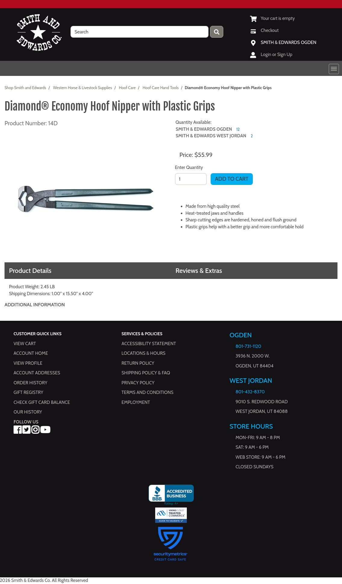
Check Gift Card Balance (42, 402)
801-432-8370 (250, 392)
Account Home (31, 353)
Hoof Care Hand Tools (161, 87)
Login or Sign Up (276, 54)
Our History (28, 412)
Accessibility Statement (148, 343)
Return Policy (137, 363)
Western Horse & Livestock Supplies (82, 87)
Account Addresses (37, 373)
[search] (140, 32)
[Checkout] (264, 30)
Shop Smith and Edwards (25, 87)
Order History (30, 382)
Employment (135, 402)
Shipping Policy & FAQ (145, 373)
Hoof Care (127, 87)
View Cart (25, 343)
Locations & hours (143, 353)
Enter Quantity (189, 167)
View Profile (28, 363)
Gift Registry (28, 392)
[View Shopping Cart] (272, 18)
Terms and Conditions (147, 392)
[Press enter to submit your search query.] (216, 32)
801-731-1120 (248, 346)
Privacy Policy (137, 382)
